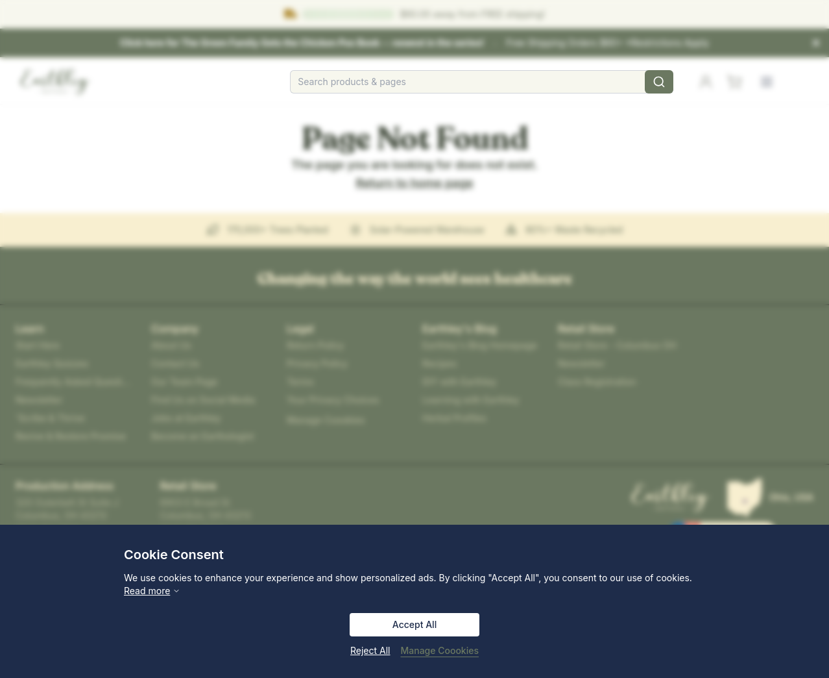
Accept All (414, 624)
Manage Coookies (440, 650)
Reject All (370, 650)
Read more (152, 590)
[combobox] (481, 82)
